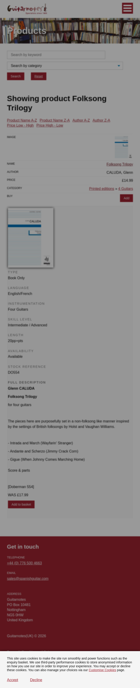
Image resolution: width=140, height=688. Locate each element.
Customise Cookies (102, 670)
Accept (12, 680)
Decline (36, 680)
